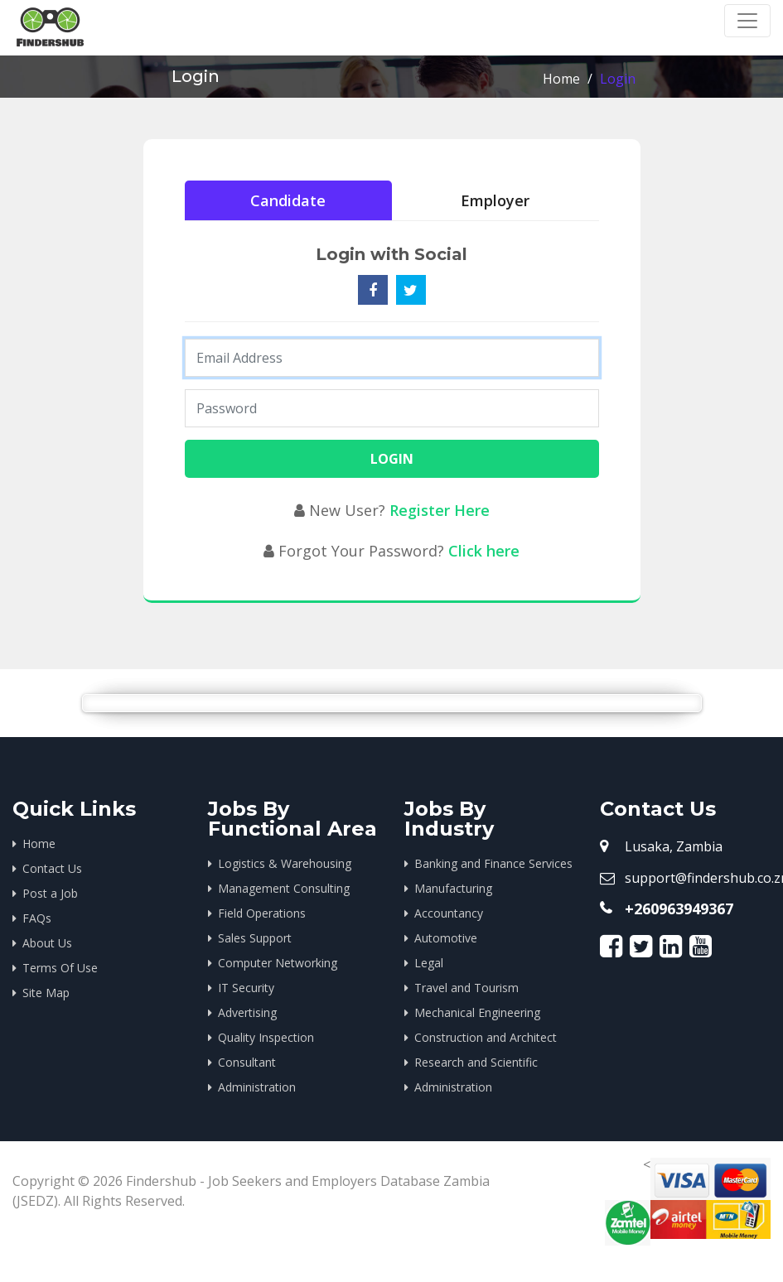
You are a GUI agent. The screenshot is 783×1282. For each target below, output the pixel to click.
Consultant (247, 1062)
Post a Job (50, 893)
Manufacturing (453, 888)
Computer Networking (277, 963)
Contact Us (52, 868)
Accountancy (448, 913)
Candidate (288, 200)
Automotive (445, 938)
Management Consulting (284, 888)
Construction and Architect (485, 1037)
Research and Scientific (476, 1062)
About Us (47, 943)
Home (561, 78)
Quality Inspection (266, 1037)
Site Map (46, 992)
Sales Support (255, 938)
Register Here (439, 510)
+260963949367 (679, 908)
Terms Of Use (60, 968)
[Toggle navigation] (747, 20)
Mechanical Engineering (477, 1012)
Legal (428, 963)
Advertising (247, 1012)
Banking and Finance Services (493, 863)
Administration (257, 1087)
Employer (495, 200)
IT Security (246, 987)
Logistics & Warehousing (284, 863)
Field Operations (262, 913)
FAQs (36, 918)
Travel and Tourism (466, 987)
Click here (484, 551)
